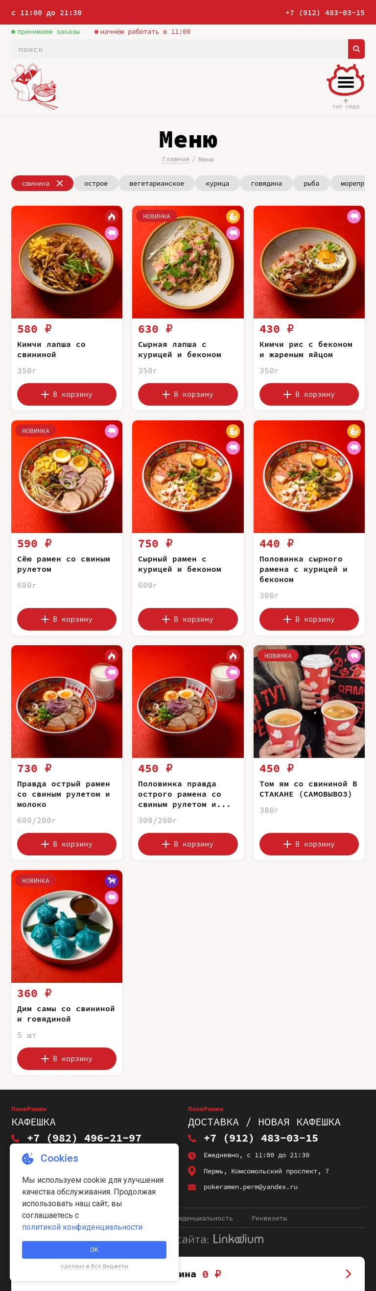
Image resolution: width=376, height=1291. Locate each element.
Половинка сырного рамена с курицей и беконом (303, 569)
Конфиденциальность (198, 1218)
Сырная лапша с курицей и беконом (179, 349)
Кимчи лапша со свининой (51, 349)
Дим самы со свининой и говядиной (66, 1013)
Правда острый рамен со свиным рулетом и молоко (63, 794)
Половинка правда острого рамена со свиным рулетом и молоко (179, 799)
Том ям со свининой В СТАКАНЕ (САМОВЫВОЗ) (308, 789)
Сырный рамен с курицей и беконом (179, 564)
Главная (175, 158)
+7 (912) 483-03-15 (325, 12)
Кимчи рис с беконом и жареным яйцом (305, 349)
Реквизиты (269, 1218)
